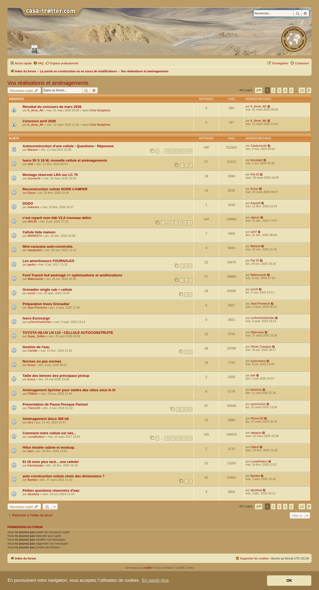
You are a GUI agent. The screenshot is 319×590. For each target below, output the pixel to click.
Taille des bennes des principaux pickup (56, 376)
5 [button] (291, 90)
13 (184, 438)
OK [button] (289, 580)
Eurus (31, 192)
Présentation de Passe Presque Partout (55, 404)
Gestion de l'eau (36, 347)
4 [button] (285, 90)
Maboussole (35, 278)
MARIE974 (35, 235)
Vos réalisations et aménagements (48, 83)
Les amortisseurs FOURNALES (48, 261)
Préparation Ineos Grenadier (46, 304)
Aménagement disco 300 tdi (46, 419)
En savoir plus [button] (155, 580)
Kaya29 (255, 203)
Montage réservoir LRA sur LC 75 (50, 175)
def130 (32, 221)
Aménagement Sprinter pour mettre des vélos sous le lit (69, 390)
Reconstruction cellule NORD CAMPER (55, 189)
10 (190, 223)
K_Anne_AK (35, 110)
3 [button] (279, 90)
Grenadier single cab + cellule (47, 290)
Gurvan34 (34, 178)
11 (173, 438)
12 (178, 438)
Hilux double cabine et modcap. (49, 447)
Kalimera (33, 207)
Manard (32, 149)
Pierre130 (257, 418)
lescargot (257, 160)
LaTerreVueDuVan (39, 321)
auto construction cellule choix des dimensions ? (63, 476)
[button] (259, 90)
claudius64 (35, 250)
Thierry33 (34, 408)
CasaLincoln (259, 145)
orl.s (30, 422)
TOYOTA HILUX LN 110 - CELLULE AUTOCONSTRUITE (68, 333)
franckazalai (35, 465)
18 (190, 151)
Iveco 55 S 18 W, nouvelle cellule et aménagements (65, 160)
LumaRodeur (36, 436)
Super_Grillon (36, 336)
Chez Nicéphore (100, 110)
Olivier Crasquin (261, 346)
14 (167, 151)
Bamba (32, 479)
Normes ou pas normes (42, 361)
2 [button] (273, 90)
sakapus (256, 432)
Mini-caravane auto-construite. (48, 246)
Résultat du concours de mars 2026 (52, 107)
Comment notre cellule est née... (49, 433)
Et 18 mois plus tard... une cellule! (51, 462)
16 (178, 151)
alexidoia (33, 494)
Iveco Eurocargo (36, 318)
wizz (30, 451)
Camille (32, 350)
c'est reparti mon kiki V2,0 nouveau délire (57, 218)
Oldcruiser (257, 332)
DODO (28, 203)
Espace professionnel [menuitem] (62, 63)
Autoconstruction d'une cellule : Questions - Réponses (68, 146)
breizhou (256, 389)
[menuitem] (38, 63)
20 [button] (302, 90)
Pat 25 (255, 174)
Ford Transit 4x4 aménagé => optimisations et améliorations (72, 275)
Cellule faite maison (39, 232)
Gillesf (255, 447)
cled (30, 164)
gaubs (32, 264)
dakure (255, 217)
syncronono (258, 361)
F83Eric (33, 393)
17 (184, 151)
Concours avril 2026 (39, 121)
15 (173, 151)
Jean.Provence (37, 307)
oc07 (254, 231)
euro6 (31, 293)
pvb (253, 375)
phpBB (147, 567)
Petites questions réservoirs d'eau (51, 490)
